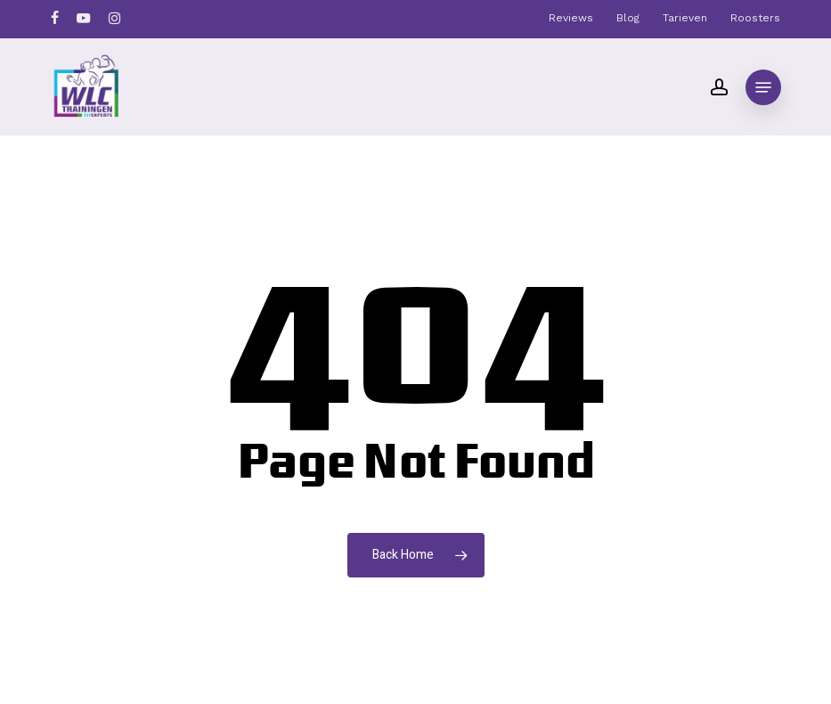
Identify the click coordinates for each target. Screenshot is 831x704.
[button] (763, 87)
